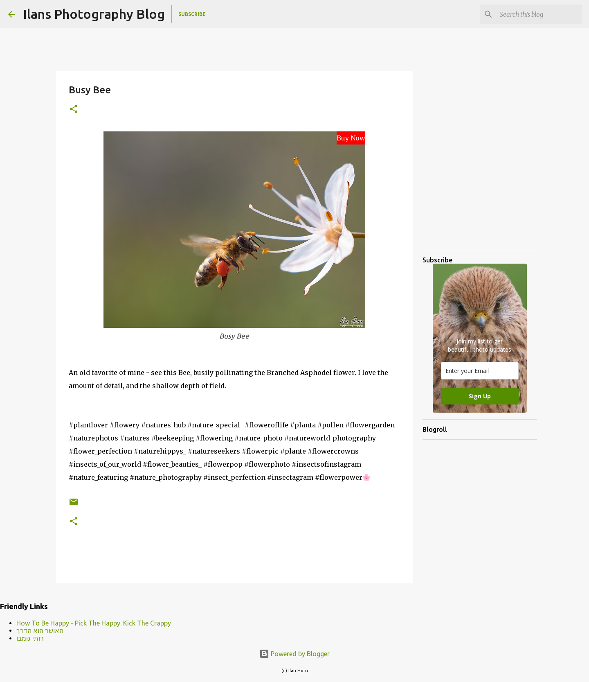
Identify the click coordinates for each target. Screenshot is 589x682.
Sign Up (480, 396)
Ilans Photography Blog (94, 14)
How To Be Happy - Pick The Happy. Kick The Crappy (93, 623)
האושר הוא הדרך (39, 630)
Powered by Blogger (294, 653)
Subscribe (192, 14)
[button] (74, 109)
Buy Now (351, 138)
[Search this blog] (539, 14)
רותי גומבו (30, 638)
